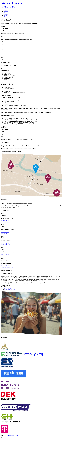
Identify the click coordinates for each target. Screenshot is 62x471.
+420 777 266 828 (7, 288)
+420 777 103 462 (5, 254)
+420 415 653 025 (5, 243)
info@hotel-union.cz (5, 255)
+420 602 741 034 (5, 220)
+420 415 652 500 (5, 232)
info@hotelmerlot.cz (5, 244)
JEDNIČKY (17, 435)
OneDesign (11, 435)
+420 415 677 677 (5, 265)
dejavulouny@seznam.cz (10, 289)
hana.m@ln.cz (4, 233)
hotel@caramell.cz (5, 222)
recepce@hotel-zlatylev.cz (7, 267)
